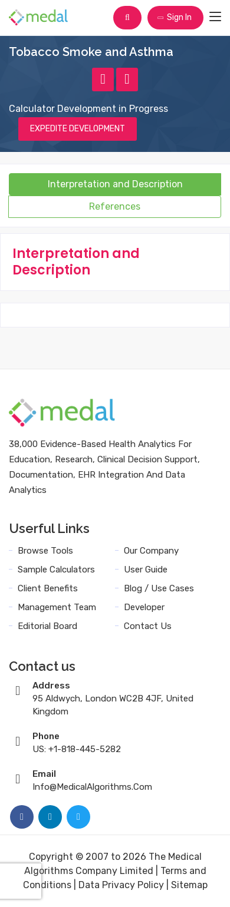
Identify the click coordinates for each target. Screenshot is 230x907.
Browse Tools (45, 550)
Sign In (174, 17)
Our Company (151, 550)
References (114, 206)
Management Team (57, 607)
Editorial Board (47, 626)
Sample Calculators (56, 569)
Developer (144, 607)
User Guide (145, 569)
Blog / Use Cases (159, 588)
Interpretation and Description (115, 184)
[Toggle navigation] (215, 17)
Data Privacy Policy (121, 885)
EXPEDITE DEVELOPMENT (77, 129)
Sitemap (189, 885)
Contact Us (148, 626)
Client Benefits (48, 588)
